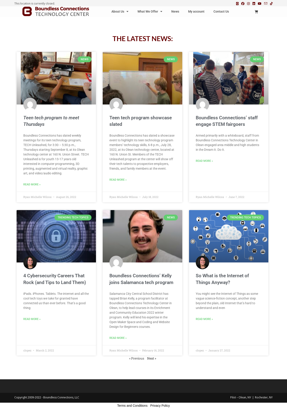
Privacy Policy (160, 405)
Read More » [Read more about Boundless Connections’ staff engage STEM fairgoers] (204, 160)
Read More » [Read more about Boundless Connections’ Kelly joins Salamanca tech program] (118, 338)
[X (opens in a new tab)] (237, 3)
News (175, 11)
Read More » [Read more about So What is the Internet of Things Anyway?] (204, 319)
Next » (151, 358)
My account (196, 11)
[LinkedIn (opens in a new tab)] (254, 3)
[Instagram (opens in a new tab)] (248, 3)
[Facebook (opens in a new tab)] (243, 3)
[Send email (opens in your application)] (266, 3)
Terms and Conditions (132, 405)
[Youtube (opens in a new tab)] (260, 3)
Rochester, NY (264, 397)
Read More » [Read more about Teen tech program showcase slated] (118, 179)
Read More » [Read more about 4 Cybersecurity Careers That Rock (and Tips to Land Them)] (32, 319)
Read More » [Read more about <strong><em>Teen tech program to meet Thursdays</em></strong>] (32, 184)
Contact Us (221, 11)
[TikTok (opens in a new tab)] (271, 3)
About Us (119, 11)
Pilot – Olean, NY (240, 397)
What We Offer (149, 11)
